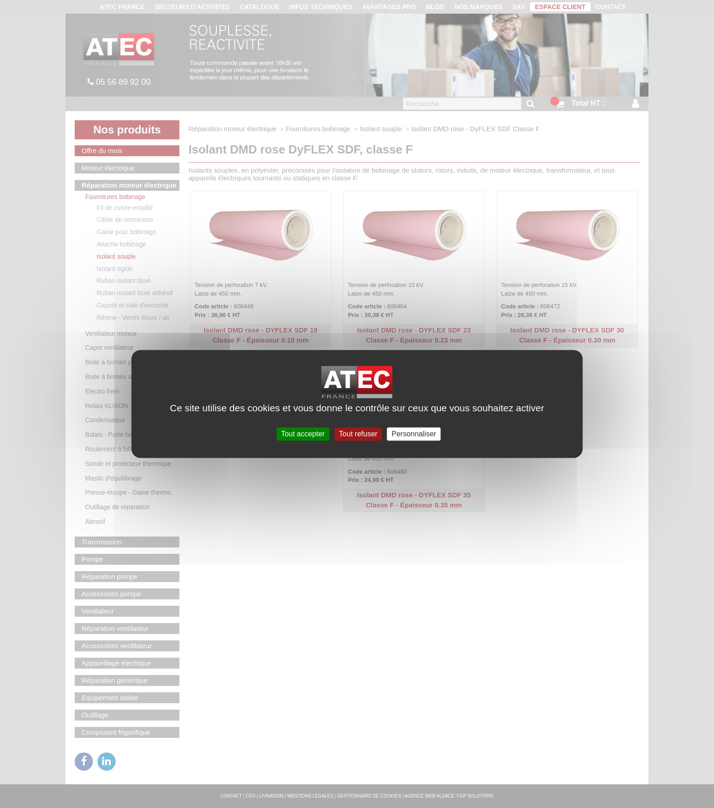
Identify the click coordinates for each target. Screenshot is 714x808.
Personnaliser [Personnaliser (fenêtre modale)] (414, 434)
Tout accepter (303, 434)
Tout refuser (358, 434)
